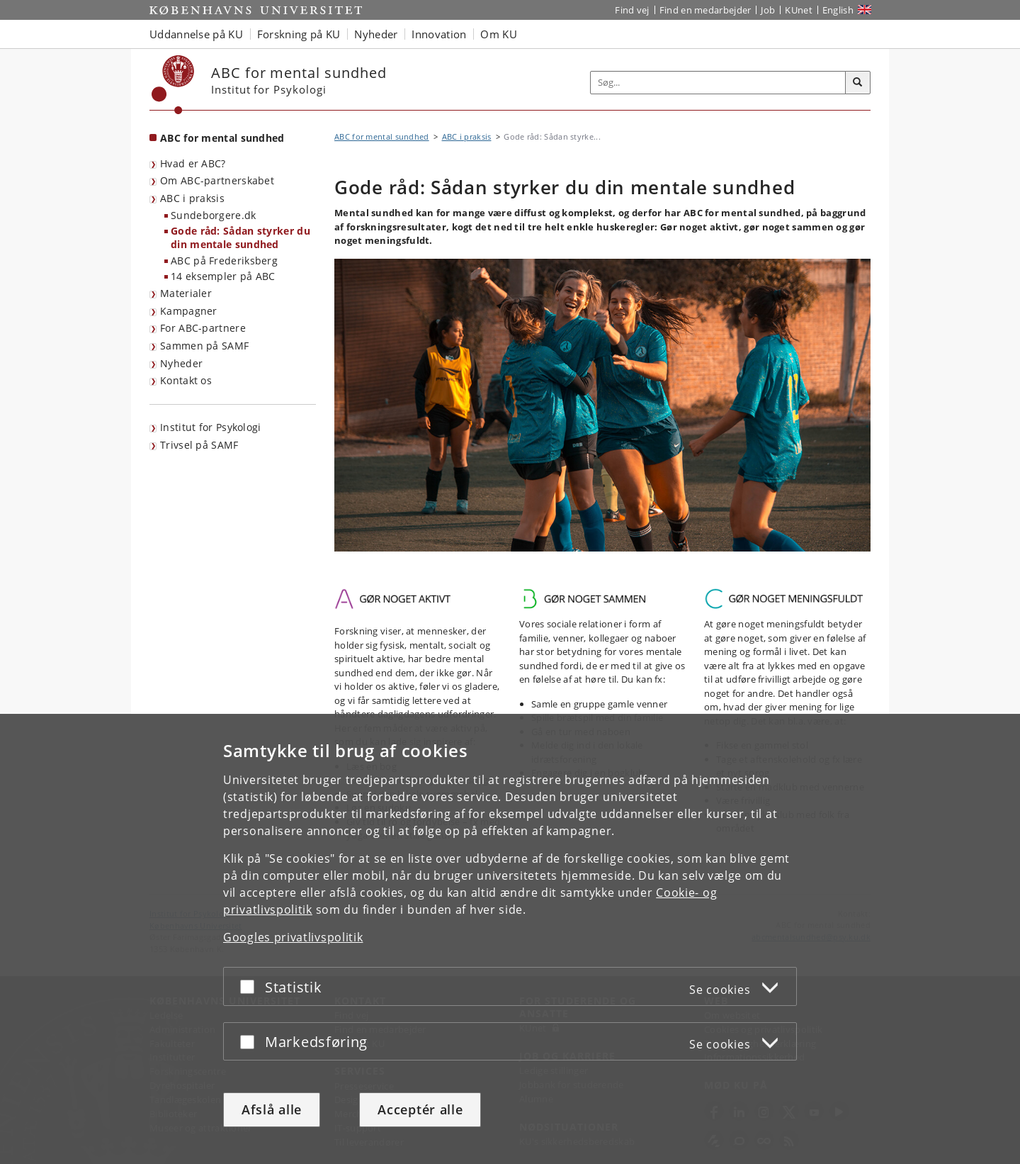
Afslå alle (272, 1109)
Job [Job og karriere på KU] (768, 10)
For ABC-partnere (203, 328)
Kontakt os (186, 380)
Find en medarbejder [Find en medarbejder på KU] (705, 10)
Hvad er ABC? (193, 163)
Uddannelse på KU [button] (196, 34)
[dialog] (510, 939)
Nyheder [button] (375, 34)
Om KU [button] (498, 34)
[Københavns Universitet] (173, 84)
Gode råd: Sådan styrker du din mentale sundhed (240, 237)
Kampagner (188, 311)
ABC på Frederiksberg (224, 260)
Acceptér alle (420, 1109)
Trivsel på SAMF (199, 445)
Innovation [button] (439, 34)
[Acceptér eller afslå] (250, 986)
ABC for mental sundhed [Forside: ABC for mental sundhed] (222, 138)
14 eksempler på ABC (223, 276)
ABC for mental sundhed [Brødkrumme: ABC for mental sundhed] (381, 136)
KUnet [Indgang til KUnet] (798, 10)
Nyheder (181, 363)
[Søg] (858, 83)
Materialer (186, 293)
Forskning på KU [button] (299, 34)
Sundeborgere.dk (213, 215)
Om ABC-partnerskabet (217, 180)
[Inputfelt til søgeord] (718, 82)
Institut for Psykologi (210, 427)
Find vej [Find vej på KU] (632, 10)
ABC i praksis (192, 198)
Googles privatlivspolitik (293, 937)
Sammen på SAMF (204, 345)
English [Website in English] (838, 10)
